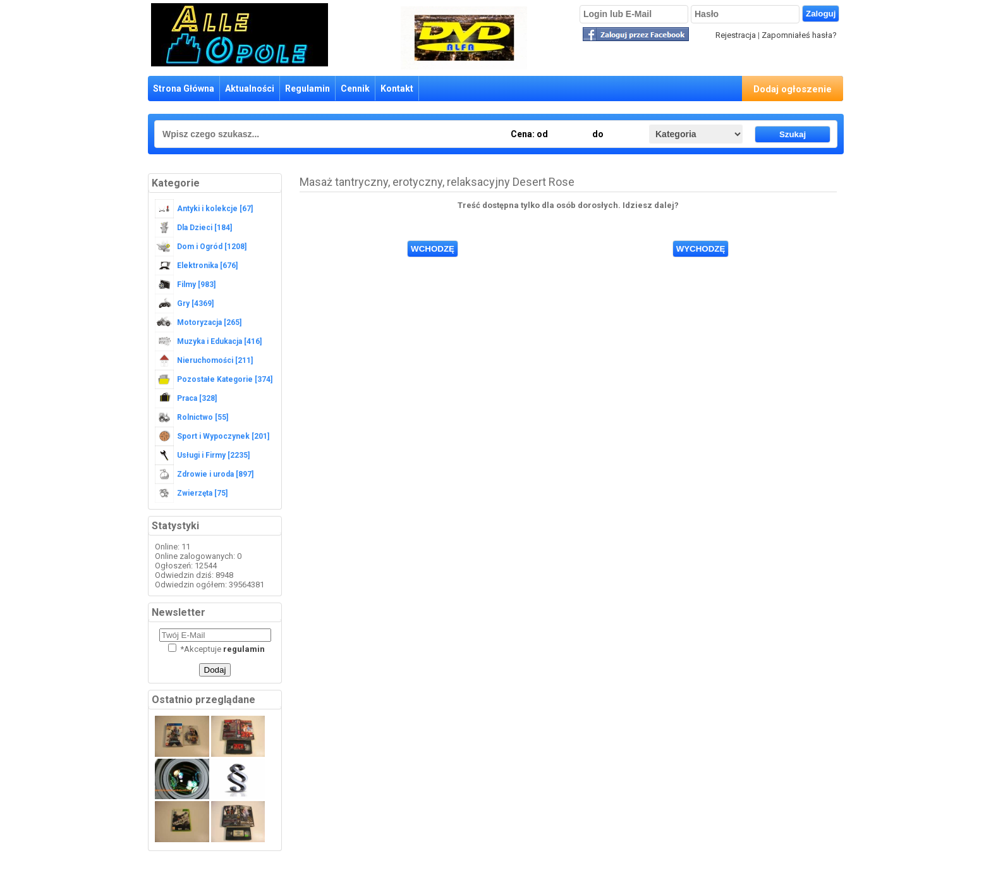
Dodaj (215, 670)
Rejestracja (735, 35)
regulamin (244, 649)
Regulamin (307, 88)
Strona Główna (183, 88)
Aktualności (249, 88)
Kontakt (396, 88)
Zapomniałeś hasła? (799, 35)
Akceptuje (216, 649)
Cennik (355, 88)
